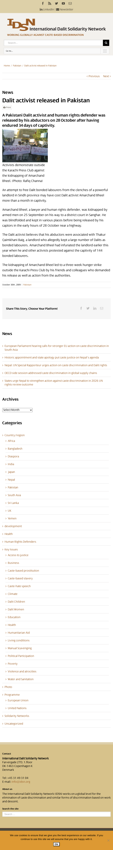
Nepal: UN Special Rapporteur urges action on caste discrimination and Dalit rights (56, 365)
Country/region (15, 435)
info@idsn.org (21, 781)
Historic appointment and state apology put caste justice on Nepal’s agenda (52, 357)
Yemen (12, 518)
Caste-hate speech (19, 586)
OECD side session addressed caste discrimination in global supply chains (51, 373)
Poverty (13, 663)
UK (9, 510)
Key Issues (11, 549)
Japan (11, 472)
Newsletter (64, 9)
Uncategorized (14, 723)
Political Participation (21, 656)
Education (14, 617)
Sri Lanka (13, 503)
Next (106, 76)
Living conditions (19, 640)
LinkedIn (47, 9)
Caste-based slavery (20, 578)
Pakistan (17, 65)
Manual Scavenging (20, 648)
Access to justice (18, 555)
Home (7, 65)
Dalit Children (16, 601)
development (13, 526)
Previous (94, 76)
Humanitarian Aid (19, 632)
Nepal (11, 479)
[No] (108, 840)
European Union (18, 700)
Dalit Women (16, 609)
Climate (12, 594)
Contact (6, 753)
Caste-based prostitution (23, 570)
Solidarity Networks (17, 716)
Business (13, 563)
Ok (56, 844)
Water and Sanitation (21, 679)
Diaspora (13, 456)
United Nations (17, 708)
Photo (8, 687)
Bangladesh (15, 448)
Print (7, 107)
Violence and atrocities (22, 671)
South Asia (14, 495)
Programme (12, 694)
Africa (11, 441)
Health (9, 534)
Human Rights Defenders (20, 541)
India (11, 464)
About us (7, 789)
